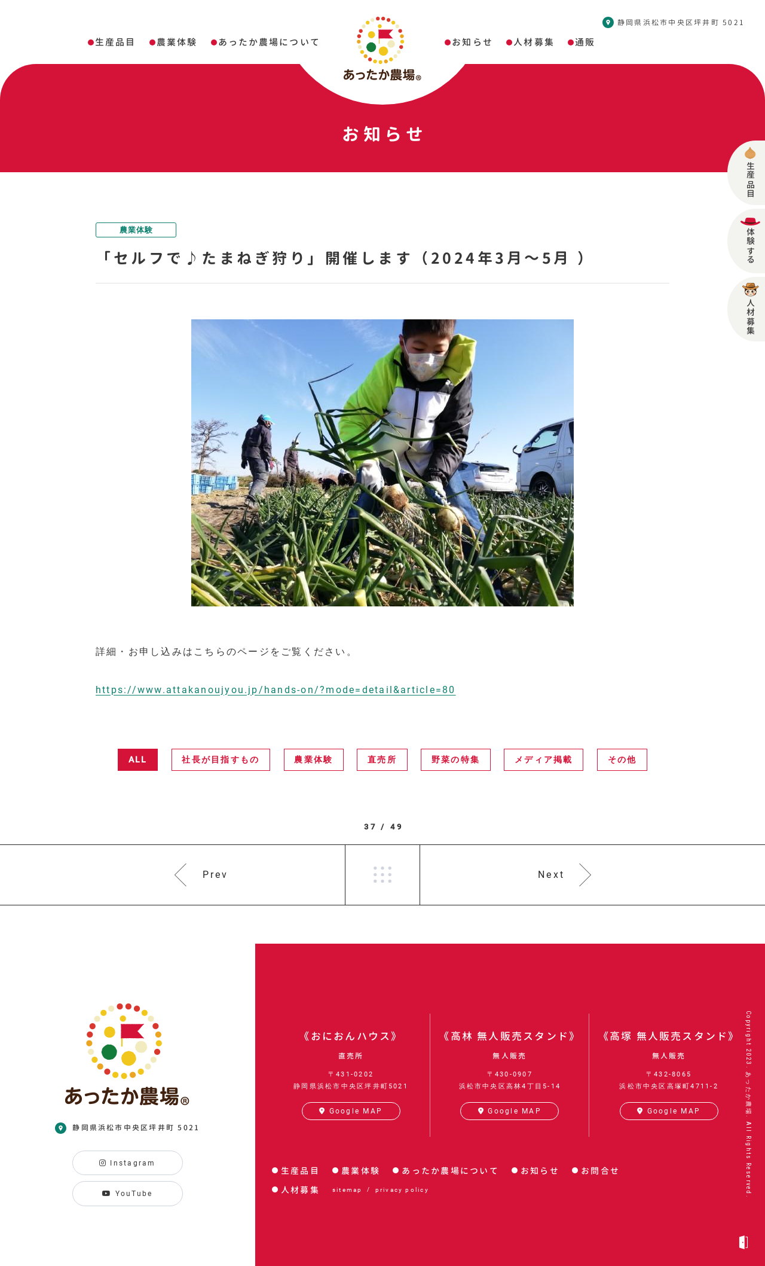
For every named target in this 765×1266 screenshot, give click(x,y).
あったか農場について (450, 1170)
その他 (622, 759)
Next (551, 874)
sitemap (347, 1189)
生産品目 (300, 1170)
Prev (216, 874)
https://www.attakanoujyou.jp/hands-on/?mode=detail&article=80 (276, 689)
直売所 (382, 759)
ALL (138, 759)
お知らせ (540, 1170)
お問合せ (600, 1170)
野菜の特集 (456, 759)
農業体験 (137, 229)
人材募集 (300, 1189)
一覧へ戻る (382, 875)
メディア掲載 (544, 759)
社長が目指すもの (220, 759)
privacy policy (402, 1189)
